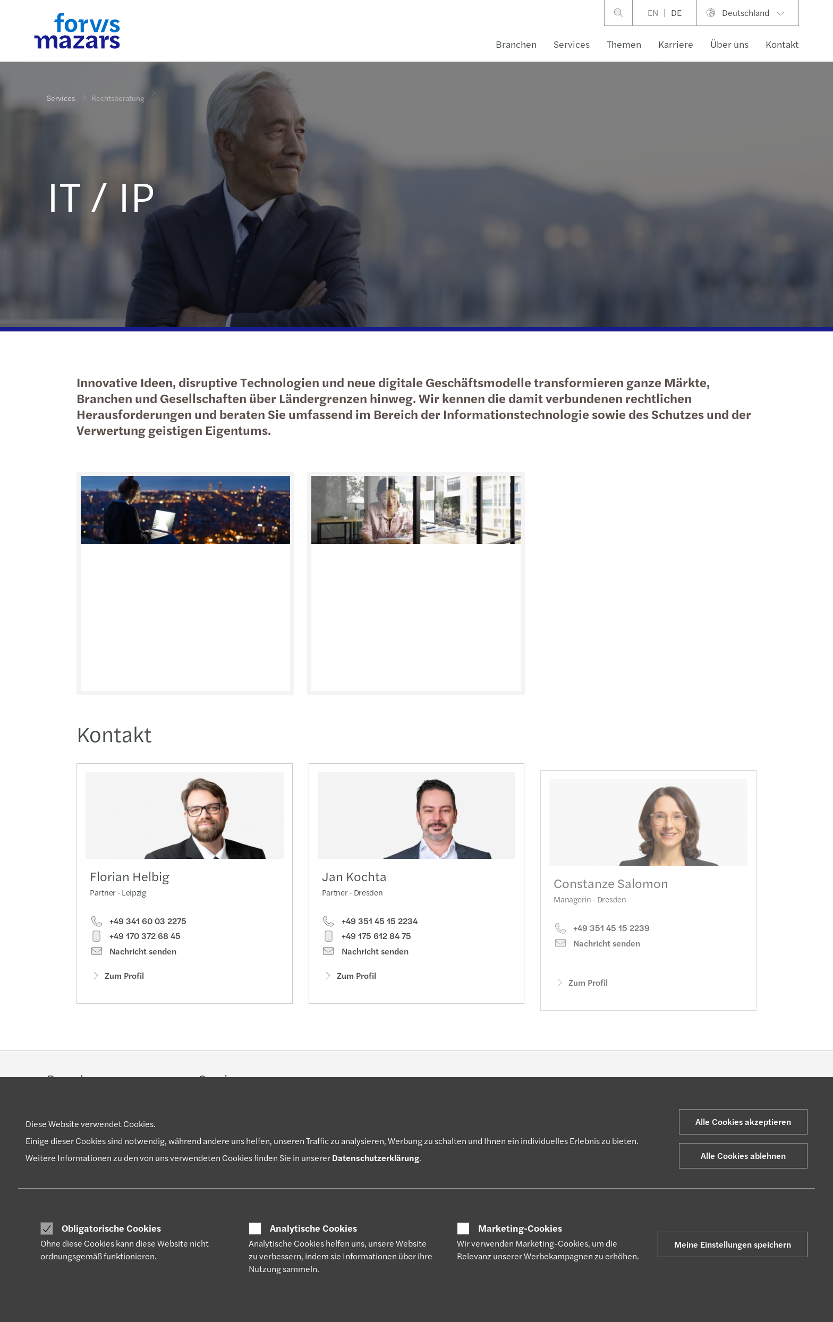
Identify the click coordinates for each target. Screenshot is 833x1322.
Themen (624, 43)
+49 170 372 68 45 (135, 938)
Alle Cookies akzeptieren (743, 1121)
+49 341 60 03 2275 (138, 923)
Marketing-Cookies (520, 1228)
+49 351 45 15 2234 (370, 938)
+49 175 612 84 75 (366, 953)
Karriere (675, 43)
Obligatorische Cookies (111, 1228)
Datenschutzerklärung (375, 1158)
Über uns (729, 43)
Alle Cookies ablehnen (743, 1155)
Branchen (516, 43)
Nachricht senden (133, 954)
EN (653, 12)
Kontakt (782, 43)
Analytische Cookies (313, 1228)
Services (572, 43)
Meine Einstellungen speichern (732, 1244)
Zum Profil (117, 978)
